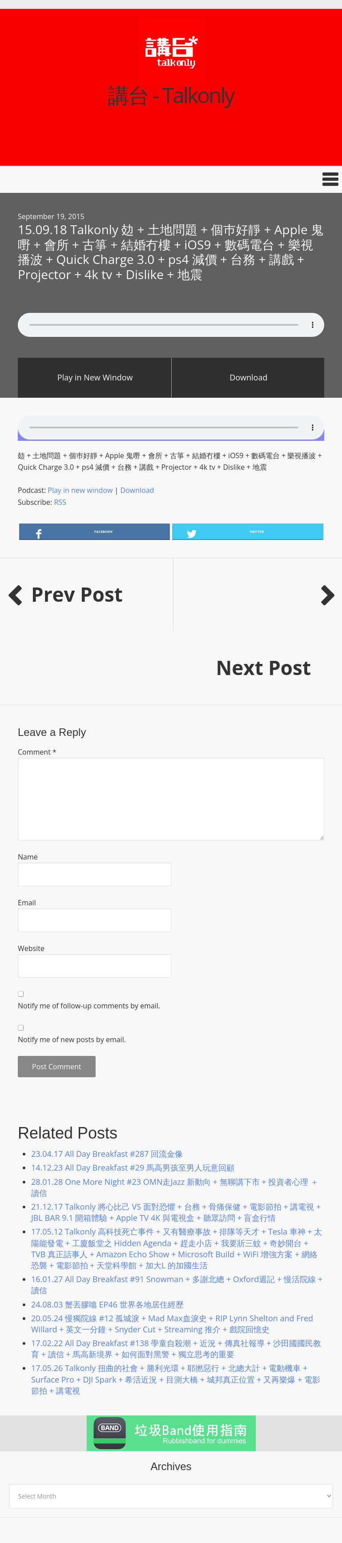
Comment (37, 679)
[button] (171, 179)
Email (27, 829)
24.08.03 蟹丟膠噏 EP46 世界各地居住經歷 (107, 1231)
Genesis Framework (203, 1518)
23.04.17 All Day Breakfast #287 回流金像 (107, 1080)
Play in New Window (95, 377)
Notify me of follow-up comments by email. (89, 932)
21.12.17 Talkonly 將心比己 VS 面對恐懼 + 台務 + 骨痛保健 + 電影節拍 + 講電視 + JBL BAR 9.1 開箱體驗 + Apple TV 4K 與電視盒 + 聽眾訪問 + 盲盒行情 (176, 1139)
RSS (60, 502)
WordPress (252, 1518)
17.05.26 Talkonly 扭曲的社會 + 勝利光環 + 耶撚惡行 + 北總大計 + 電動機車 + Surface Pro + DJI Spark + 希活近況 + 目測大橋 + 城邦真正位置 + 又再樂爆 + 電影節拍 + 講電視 (175, 1305)
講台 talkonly (48, 1477)
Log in (281, 1518)
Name (28, 783)
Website (31, 875)
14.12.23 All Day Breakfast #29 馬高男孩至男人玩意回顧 (132, 1094)
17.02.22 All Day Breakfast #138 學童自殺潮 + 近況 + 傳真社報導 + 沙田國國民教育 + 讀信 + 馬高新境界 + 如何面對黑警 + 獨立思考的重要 (176, 1275)
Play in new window (80, 490)
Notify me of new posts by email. (72, 966)
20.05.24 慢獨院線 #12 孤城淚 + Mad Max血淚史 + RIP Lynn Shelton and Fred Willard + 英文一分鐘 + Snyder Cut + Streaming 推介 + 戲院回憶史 (172, 1250)
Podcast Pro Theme (135, 1518)
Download (248, 377)
